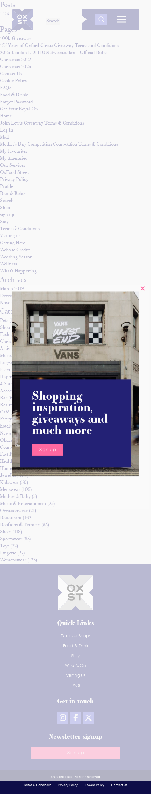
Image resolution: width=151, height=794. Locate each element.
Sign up (47, 283)
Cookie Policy (94, 785)
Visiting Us (75, 676)
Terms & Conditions (37, 785)
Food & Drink (75, 646)
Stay (75, 656)
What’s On (75, 666)
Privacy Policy (68, 785)
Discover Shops (75, 636)
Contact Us (119, 785)
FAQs (75, 686)
